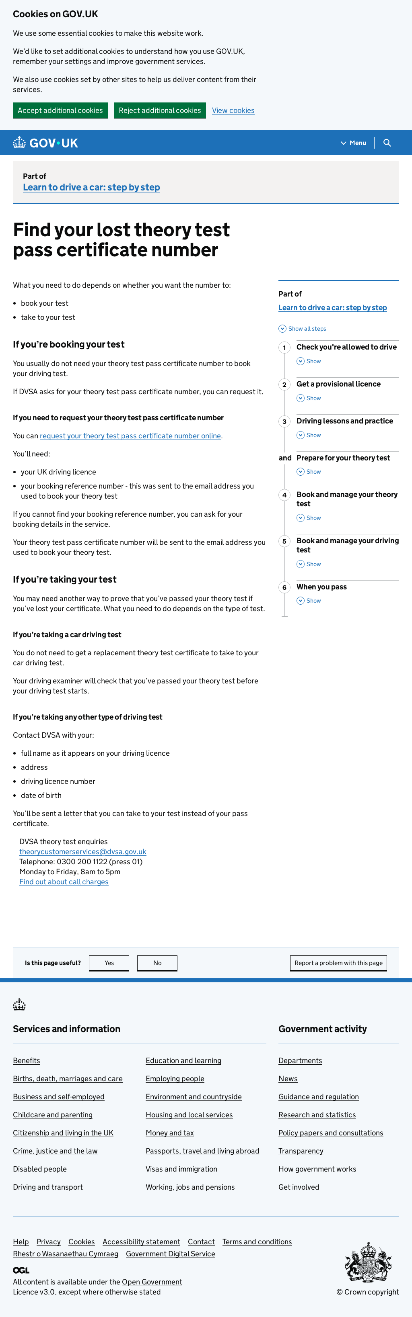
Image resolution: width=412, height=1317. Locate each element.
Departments (300, 1060)
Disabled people (40, 1169)
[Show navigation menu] (354, 143)
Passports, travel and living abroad (203, 1150)
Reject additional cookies (160, 110)
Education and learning (183, 1060)
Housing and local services (189, 1114)
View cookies (233, 110)
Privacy (49, 1241)
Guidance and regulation (318, 1096)
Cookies (81, 1241)
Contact (201, 1241)
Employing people (175, 1078)
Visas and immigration (181, 1169)
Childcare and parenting (53, 1114)
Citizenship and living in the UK (63, 1132)
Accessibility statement (141, 1241)
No (165, 963)
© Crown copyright (367, 1292)
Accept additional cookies (60, 110)
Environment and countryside (194, 1096)
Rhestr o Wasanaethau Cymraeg (65, 1253)
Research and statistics (317, 1114)
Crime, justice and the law (55, 1150)
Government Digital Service (170, 1253)
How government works (317, 1169)
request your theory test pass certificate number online (130, 435)
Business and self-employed (59, 1096)
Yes (117, 963)
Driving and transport (48, 1187)
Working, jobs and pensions (190, 1187)
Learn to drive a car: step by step (91, 187)
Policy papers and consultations (330, 1132)
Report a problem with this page (339, 963)
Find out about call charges (64, 881)
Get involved (298, 1187)
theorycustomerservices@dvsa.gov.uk (82, 851)
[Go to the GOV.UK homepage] (45, 142)
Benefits (26, 1060)
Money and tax (170, 1132)
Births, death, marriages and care (68, 1078)
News (288, 1078)
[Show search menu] (387, 143)
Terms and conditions (257, 1241)
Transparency (300, 1150)
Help (21, 1241)
